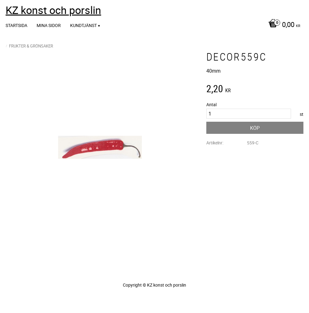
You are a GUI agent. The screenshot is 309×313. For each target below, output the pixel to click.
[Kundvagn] (282, 25)
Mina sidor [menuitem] (49, 25)
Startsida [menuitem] (16, 25)
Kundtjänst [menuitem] (83, 25)
